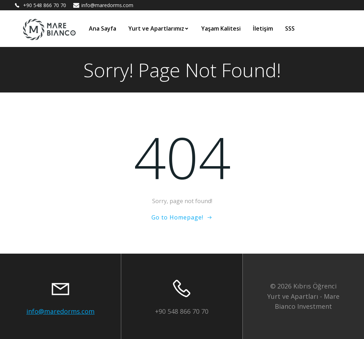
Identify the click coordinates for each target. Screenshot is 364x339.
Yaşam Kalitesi (221, 28)
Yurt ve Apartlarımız (158, 28)
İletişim (263, 28)
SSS (290, 28)
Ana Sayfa (102, 28)
